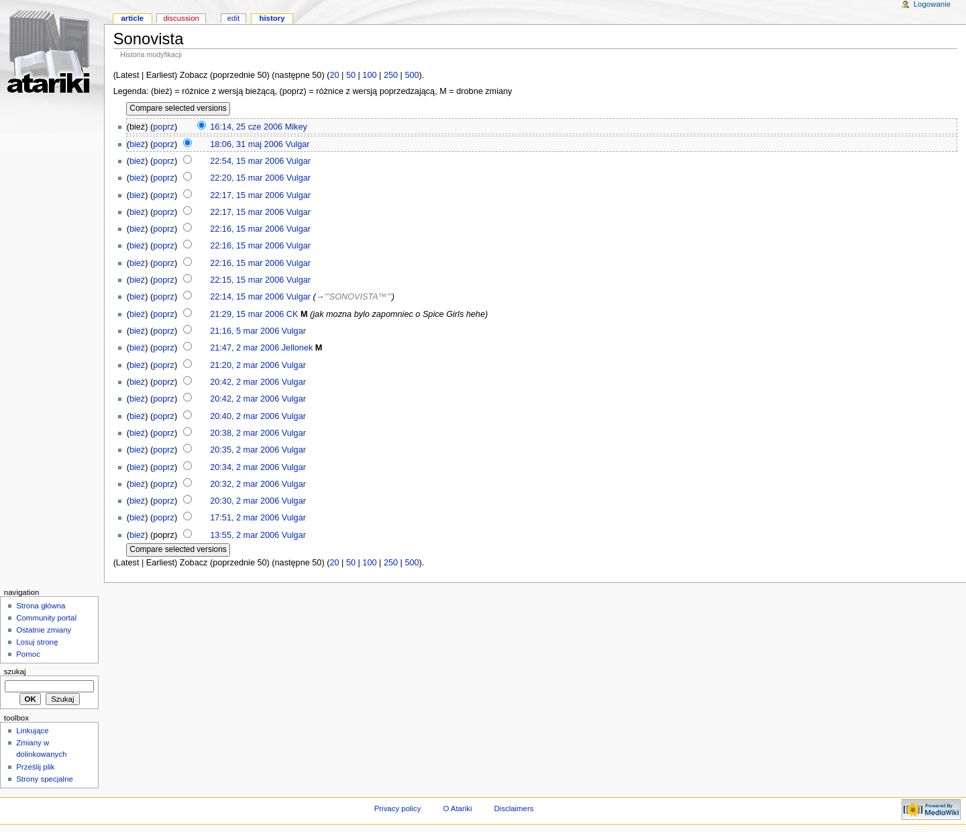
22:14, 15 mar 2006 (247, 297)
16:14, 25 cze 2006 (246, 127)
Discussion (181, 18)
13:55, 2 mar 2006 (244, 535)
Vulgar (297, 144)
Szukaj (15, 671)
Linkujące (32, 731)
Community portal (46, 618)
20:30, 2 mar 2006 (244, 501)
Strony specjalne (44, 779)
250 (391, 75)
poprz (163, 127)
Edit (233, 18)
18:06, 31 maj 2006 (246, 144)
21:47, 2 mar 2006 (244, 348)
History (271, 18)
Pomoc (28, 654)
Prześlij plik (35, 767)
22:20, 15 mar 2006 (247, 178)
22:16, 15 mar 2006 (247, 229)
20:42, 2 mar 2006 (244, 382)
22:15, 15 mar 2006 (247, 280)
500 (412, 75)
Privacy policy (397, 808)
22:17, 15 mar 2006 (247, 195)
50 (351, 75)
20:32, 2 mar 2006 (244, 484)
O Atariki (457, 808)
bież (137, 144)
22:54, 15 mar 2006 (247, 161)
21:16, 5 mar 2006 (244, 331)
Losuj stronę (37, 642)
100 (369, 75)
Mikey (296, 127)
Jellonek (297, 348)
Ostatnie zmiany (43, 630)
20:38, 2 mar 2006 (244, 433)
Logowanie (932, 4)
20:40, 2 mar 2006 (244, 416)
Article (132, 18)
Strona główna (40, 606)
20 (334, 75)
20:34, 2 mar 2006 (244, 467)
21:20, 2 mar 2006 (244, 365)
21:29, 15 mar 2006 (247, 314)
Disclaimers (513, 808)
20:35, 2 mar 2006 (244, 450)
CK (292, 314)
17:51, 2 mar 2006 (244, 517)
